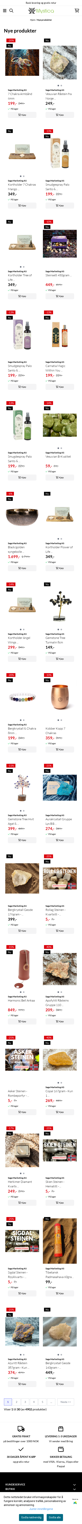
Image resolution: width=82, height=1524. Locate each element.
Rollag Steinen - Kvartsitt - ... (55, 912)
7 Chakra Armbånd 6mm (20, 96)
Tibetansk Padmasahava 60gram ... (60, 1274)
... (51, 1401)
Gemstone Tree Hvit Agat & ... (21, 821)
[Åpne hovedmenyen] (5, 10)
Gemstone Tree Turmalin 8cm (55, 640)
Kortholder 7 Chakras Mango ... (22, 187)
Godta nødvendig (31, 1517)
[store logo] (41, 11)
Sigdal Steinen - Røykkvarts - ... (17, 1274)
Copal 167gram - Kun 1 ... (59, 1093)
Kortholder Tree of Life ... (20, 277)
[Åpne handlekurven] (76, 10)
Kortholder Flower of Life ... (59, 549)
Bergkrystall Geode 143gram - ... (58, 1365)
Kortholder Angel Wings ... (19, 640)
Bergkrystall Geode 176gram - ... (20, 912)
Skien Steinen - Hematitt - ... (55, 1184)
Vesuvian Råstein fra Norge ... (59, 96)
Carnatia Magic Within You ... (55, 368)
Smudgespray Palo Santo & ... (57, 187)
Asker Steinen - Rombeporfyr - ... (18, 1093)
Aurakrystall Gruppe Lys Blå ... (59, 821)
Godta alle (55, 1517)
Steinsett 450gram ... (59, 275)
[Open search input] (11, 11)
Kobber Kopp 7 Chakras (55, 731)
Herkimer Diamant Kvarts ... (20, 1184)
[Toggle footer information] (75, 1484)
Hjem (32, 19)
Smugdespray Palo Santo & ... (20, 459)
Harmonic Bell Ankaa (21, 1000)
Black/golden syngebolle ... (16, 549)
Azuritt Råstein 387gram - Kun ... (18, 1365)
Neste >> (66, 1401)
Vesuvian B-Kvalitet (58, 456)
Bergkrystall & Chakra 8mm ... (22, 731)
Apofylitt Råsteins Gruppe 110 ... (57, 1003)
